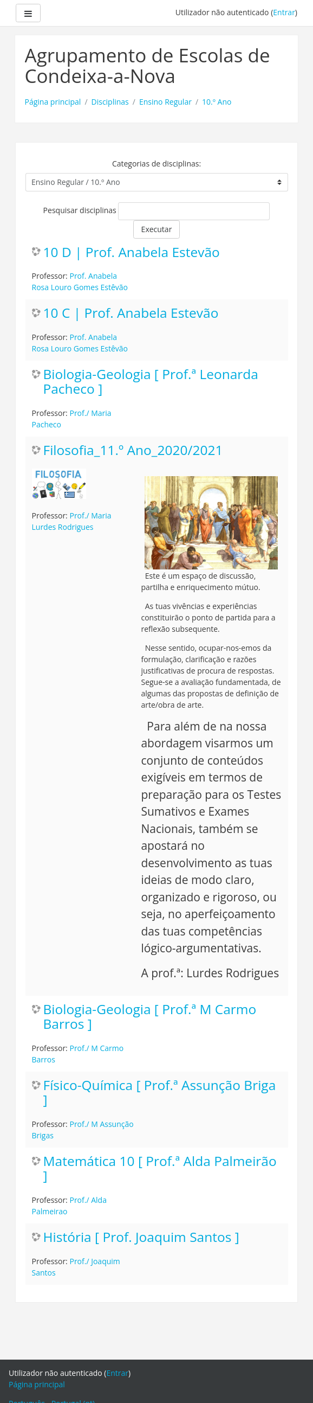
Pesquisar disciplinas (79, 210)
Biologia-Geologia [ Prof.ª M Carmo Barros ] (150, 1017)
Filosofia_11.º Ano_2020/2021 (133, 450)
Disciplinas (110, 102)
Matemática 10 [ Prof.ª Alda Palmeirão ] (160, 1168)
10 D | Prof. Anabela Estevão (131, 252)
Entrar (284, 12)
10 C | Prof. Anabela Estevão (131, 313)
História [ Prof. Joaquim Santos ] (141, 1237)
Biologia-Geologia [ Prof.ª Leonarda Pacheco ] (150, 381)
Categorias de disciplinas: (156, 163)
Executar (156, 229)
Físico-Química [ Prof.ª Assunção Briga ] (159, 1092)
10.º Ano (216, 102)
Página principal (53, 102)
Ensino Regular (165, 102)
